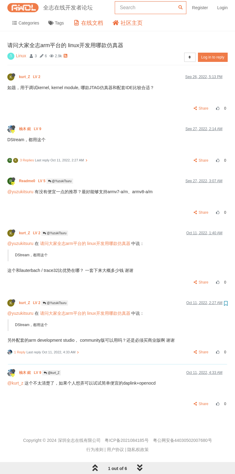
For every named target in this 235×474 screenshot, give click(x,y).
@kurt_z (15, 383)
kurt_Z (30, 77)
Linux (21, 55)
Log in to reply (212, 57)
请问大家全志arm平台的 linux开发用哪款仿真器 (85, 243)
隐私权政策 (138, 449)
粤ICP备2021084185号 (126, 440)
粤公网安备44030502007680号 (182, 440)
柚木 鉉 (30, 129)
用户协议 (115, 449)
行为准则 (94, 449)
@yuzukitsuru (20, 191)
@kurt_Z (51, 372)
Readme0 (33, 181)
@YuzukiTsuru (60, 181)
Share (201, 108)
